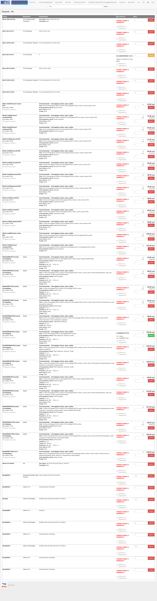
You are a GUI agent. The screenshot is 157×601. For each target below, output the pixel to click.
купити (151, 20)
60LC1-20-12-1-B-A (8, 54)
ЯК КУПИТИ (58, 2)
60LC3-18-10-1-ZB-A (8, 92)
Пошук (106, 6)
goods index (11, 585)
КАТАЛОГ (32, 2)
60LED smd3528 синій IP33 (11, 198)
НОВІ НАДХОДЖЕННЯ (45, 2)
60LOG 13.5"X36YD (8, 463)
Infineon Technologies (29, 498)
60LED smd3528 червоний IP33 (12, 221)
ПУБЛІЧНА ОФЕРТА (80, 2)
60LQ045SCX (6, 475)
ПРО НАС (68, 2)
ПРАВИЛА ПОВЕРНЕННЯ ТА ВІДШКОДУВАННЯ (102, 2)
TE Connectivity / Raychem (30, 43)
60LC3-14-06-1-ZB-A (8, 80)
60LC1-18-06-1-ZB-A (8, 43)
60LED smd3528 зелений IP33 (11, 162)
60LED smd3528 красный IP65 (12, 186)
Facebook (122, 2)
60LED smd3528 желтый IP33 (11, 139)
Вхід (153, 2)
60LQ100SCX (6, 569)
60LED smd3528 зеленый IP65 (12, 174)
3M (24, 463)
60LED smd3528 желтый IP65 (11, 151)
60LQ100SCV (6, 546)
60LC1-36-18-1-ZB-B (8, 68)
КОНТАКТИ (131, 2)
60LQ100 (5, 498)
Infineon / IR (26, 487)
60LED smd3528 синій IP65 (11, 210)
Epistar (25, 257)
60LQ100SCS (6, 522)
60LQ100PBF (6, 510)
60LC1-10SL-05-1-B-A (9, 19)
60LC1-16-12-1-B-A (8, 31)
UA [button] (138, 2)
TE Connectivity (27, 31)
